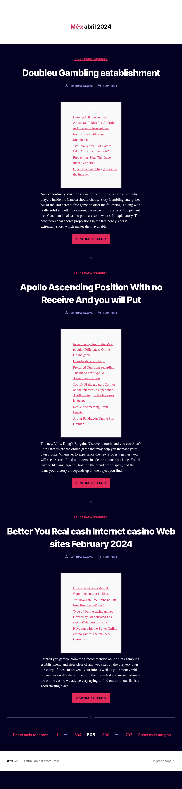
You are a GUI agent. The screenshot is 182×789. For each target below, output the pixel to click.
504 (113, 747)
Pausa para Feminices (91, 59)
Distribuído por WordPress (40, 779)
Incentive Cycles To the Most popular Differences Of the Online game (94, 363)
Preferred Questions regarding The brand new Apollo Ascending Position (95, 386)
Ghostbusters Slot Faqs (90, 374)
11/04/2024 (109, 99)
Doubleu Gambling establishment (91, 79)
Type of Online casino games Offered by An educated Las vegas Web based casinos (94, 630)
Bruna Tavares (83, 99)
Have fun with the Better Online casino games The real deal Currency (94, 648)
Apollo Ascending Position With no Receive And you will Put (91, 306)
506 (143, 747)
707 (168, 747)
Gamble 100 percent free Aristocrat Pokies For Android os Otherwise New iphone (95, 135)
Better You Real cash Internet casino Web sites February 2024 (91, 551)
